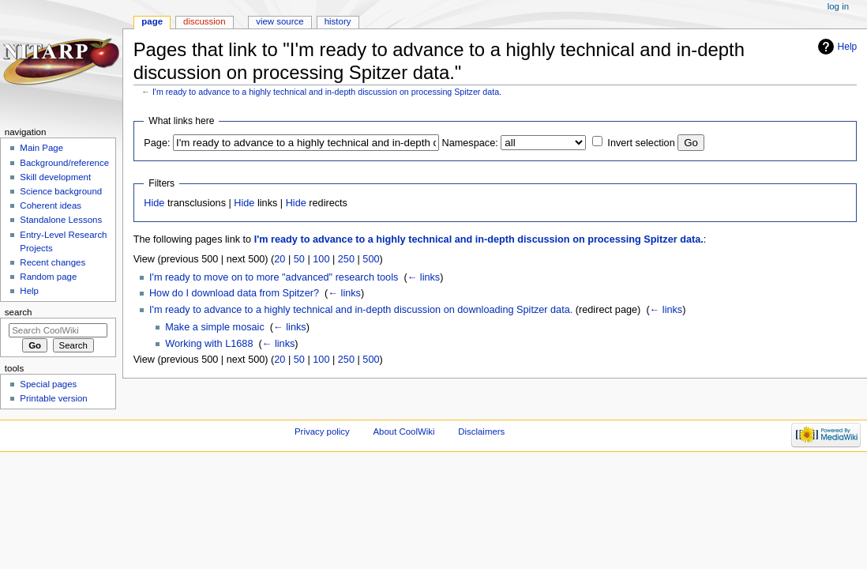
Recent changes (52, 262)
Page (152, 21)
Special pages (48, 384)
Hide (154, 203)
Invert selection (640, 143)
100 (321, 259)
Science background (61, 191)
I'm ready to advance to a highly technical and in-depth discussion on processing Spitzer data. (326, 91)
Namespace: (470, 143)
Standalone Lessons (61, 219)
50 (299, 259)
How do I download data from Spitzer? (234, 293)
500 (370, 259)
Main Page (41, 148)
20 (279, 259)
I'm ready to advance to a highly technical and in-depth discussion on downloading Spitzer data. (360, 309)
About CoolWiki (403, 431)
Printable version (53, 398)
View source (279, 21)
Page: (157, 143)
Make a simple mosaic (215, 327)
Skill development (55, 177)
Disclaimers (481, 431)
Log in (838, 6)
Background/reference (64, 163)
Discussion (204, 21)
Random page (48, 276)
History (338, 21)
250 (346, 259)
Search (18, 312)
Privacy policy (322, 431)
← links (424, 277)
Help (848, 46)
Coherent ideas (50, 205)
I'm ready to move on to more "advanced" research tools (273, 277)
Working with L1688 (209, 343)
